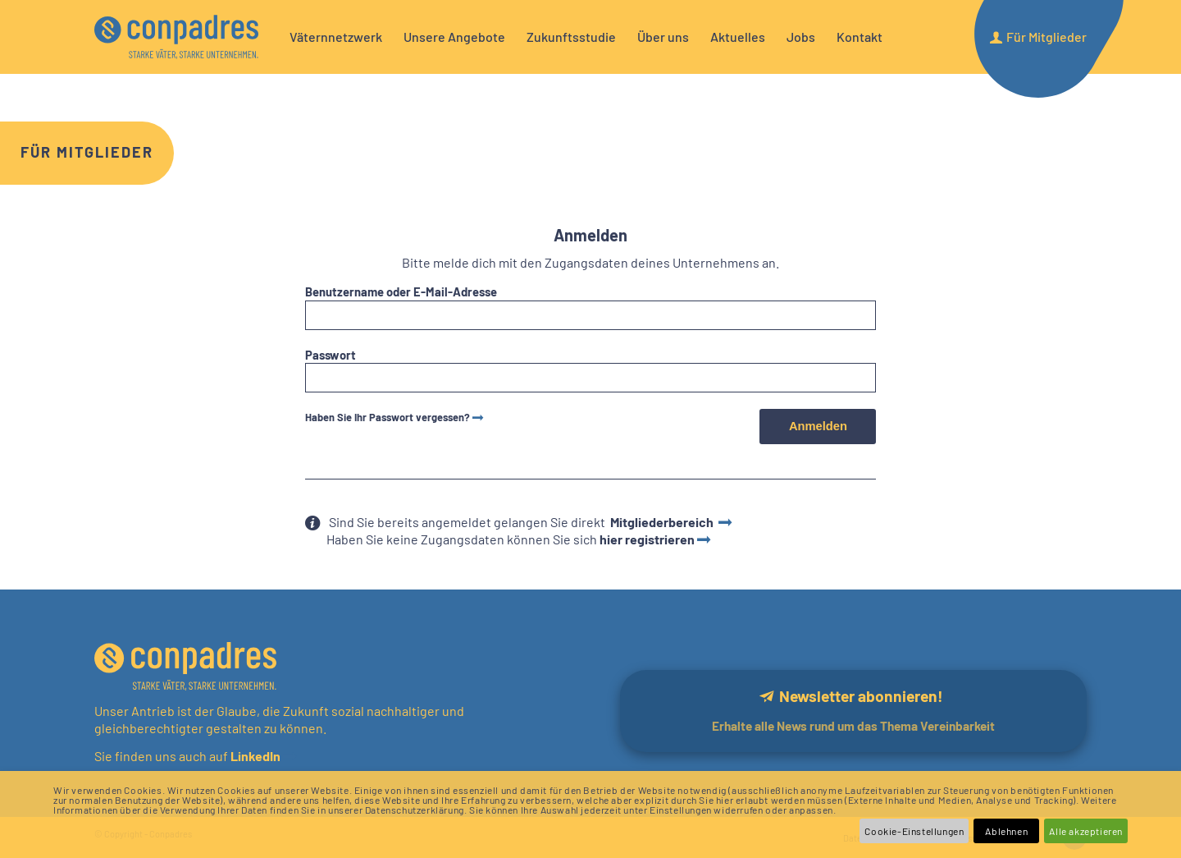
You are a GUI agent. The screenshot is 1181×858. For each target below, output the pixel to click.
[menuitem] (336, 37)
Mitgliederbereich (663, 522)
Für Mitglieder (87, 152)
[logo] (176, 37)
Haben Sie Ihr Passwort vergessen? (387, 417)
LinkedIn (254, 756)
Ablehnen (1006, 831)
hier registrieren (647, 539)
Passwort (330, 354)
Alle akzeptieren (1086, 831)
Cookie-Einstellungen (914, 831)
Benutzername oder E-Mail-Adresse (401, 291)
